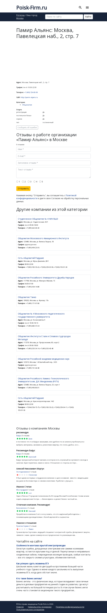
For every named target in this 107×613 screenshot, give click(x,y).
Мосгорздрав (21, 490)
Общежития (27, 105)
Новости (20, 607)
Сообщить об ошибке (27, 127)
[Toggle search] (80, 7)
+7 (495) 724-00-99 (31, 92)
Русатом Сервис (22, 526)
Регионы (20, 15)
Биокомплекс (21, 508)
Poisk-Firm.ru (31, 7)
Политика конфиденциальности (70, 607)
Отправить (23, 188)
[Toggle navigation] (87, 7)
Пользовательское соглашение (30, 609)
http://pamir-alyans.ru (29, 97)
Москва (19, 18)
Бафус (18, 435)
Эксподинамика (22, 472)
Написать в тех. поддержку (39, 607)
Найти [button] (88, 16)
